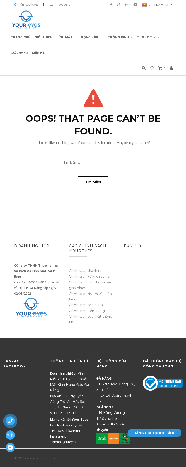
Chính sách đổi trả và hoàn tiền (90, 296)
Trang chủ (20, 37)
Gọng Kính (92, 37)
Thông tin (148, 37)
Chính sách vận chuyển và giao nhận (90, 285)
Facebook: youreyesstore (69, 425)
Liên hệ (38, 52)
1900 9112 (60, 4)
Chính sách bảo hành (86, 305)
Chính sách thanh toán (87, 271)
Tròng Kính (120, 37)
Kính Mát (66, 37)
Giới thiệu (43, 37)
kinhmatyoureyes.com (40, 458)
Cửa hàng (19, 52)
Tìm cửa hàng (26, 4)
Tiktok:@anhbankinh (65, 430)
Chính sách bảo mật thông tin (90, 319)
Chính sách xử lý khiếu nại (89, 276)
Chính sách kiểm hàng (87, 311)
